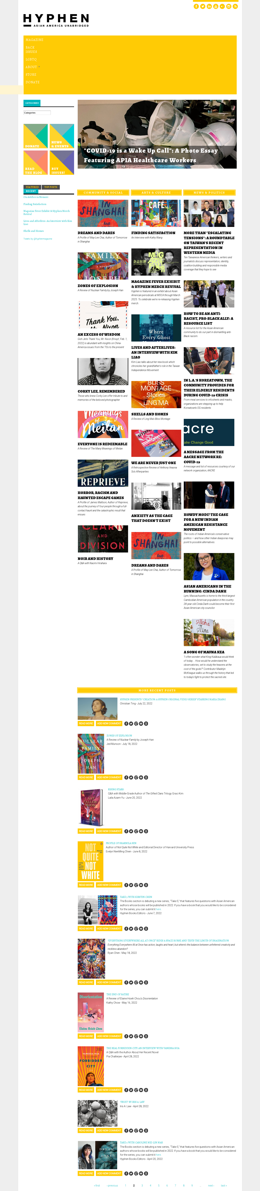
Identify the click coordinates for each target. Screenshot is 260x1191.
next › (211, 1135)
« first (97, 1135)
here (158, 859)
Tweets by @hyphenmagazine (37, 189)
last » (224, 1135)
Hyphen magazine (40, 1173)
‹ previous (112, 1135)
